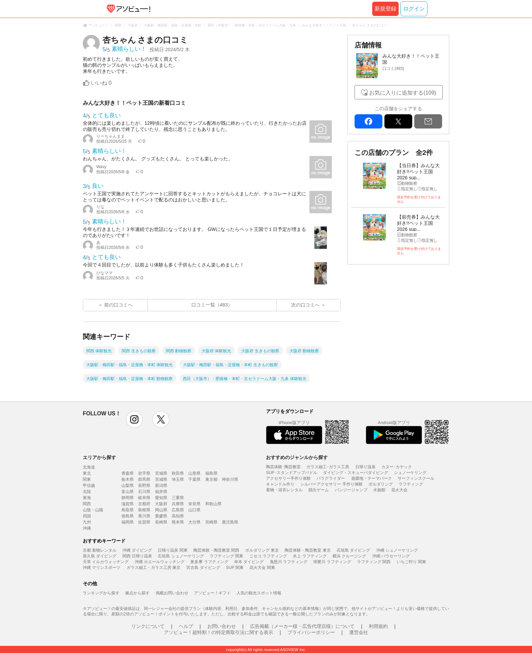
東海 (87, 497)
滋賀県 (127, 503)
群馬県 (144, 479)
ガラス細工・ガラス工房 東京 (153, 567)
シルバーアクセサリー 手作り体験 (331, 484)
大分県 (194, 522)
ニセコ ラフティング (268, 556)
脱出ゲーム (318, 490)
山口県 (194, 510)
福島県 (211, 473)
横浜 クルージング (349, 556)
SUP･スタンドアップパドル (291, 472)
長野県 (144, 485)
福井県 (161, 491)
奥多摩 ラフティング (209, 561)
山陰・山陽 (93, 510)
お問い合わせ (221, 626)
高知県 (178, 516)
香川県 (144, 516)
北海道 (89, 467)
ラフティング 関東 (226, 556)
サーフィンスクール (416, 478)
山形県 (194, 473)
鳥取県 (127, 510)
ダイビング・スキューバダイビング (355, 472)
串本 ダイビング (249, 561)
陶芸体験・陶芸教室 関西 (216, 550)
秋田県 (178, 473)
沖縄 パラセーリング (391, 556)
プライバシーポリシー (311, 632)
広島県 (178, 510)
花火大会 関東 (262, 567)
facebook (368, 121)
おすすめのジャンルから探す (297, 457)
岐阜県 (144, 497)
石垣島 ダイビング (353, 550)
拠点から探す (137, 593)
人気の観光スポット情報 (258, 593)
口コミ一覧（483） (211, 305)
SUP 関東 (235, 567)
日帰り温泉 (365, 466)
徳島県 (127, 516)
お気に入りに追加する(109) (402, 93)
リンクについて (148, 626)
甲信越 (89, 485)
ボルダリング (380, 484)
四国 (87, 516)
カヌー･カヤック (396, 466)
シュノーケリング (410, 472)
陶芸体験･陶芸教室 (283, 466)
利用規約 (378, 626)
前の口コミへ (118, 305)
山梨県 (127, 485)
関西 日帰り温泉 (137, 556)
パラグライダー (331, 478)
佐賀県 (144, 522)
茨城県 (161, 479)
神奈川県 (230, 479)
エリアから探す (99, 457)
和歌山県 (213, 503)
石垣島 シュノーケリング (181, 556)
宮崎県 (211, 522)
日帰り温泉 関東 (172, 550)
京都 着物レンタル (99, 550)
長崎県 (161, 522)
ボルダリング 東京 (262, 550)
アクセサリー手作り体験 (288, 478)
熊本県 (178, 522)
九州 (87, 522)
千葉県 (194, 479)
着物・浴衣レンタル (284, 490)
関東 (87, 479)
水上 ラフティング (309, 556)
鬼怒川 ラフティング (288, 561)
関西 (87, 503)
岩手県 (144, 473)
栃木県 (127, 479)
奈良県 (194, 503)
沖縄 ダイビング (137, 550)
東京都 (211, 479)
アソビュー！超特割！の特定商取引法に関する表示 (218, 632)
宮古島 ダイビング (203, 567)
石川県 (144, 491)
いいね (101, 83)
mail (428, 121)
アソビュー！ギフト (212, 593)
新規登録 (385, 9)
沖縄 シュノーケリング (397, 550)
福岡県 (127, 522)
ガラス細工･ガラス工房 (327, 466)
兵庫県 (178, 503)
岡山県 (161, 510)
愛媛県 (161, 516)
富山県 (127, 491)
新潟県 (161, 485)
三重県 (178, 497)
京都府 (144, 503)
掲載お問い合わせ (172, 593)
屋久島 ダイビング (99, 556)
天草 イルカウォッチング (106, 561)
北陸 (87, 491)
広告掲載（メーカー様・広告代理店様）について (302, 626)
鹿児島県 (230, 522)
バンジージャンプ (351, 490)
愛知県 (161, 497)
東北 (87, 473)
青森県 (127, 473)
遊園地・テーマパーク (371, 478)
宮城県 (161, 473)
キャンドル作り (280, 484)
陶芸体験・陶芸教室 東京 (307, 550)
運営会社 (358, 632)
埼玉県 (178, 479)
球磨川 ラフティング (332, 561)
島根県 (144, 510)
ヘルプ (186, 626)
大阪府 (161, 503)
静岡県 (127, 497)
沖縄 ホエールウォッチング (160, 561)
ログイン (414, 9)
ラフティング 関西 (374, 561)
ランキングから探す (101, 593)
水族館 (379, 490)
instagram (134, 419)
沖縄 (87, 528)
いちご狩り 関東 (411, 561)
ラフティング (411, 484)
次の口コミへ (305, 305)
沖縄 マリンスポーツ (101, 567)
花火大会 (399, 490)
